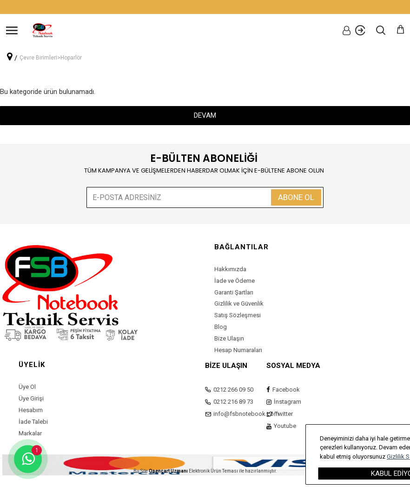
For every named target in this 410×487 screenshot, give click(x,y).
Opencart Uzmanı (168, 471)
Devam (205, 115)
